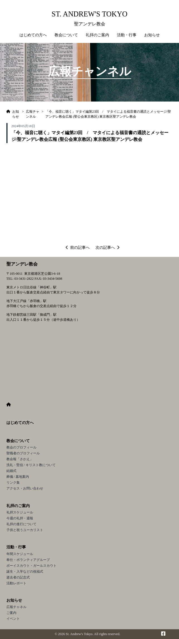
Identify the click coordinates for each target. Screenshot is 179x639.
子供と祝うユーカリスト (24, 530)
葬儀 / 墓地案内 (17, 477)
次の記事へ (107, 247)
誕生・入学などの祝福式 (24, 571)
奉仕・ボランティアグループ (28, 560)
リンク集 (13, 482)
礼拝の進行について (21, 524)
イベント (13, 619)
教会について (18, 441)
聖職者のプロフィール (23, 453)
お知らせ (14, 600)
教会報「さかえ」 (19, 459)
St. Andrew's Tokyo (89, 14)
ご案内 (11, 613)
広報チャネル (16, 607)
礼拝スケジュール (19, 512)
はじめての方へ (33, 35)
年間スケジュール (19, 554)
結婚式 (11, 471)
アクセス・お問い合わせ (24, 488)
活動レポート (16, 583)
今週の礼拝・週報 (19, 518)
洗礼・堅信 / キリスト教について (31, 465)
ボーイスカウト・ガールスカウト (31, 566)
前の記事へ (78, 247)
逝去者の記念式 (18, 577)
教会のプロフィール (21, 447)
